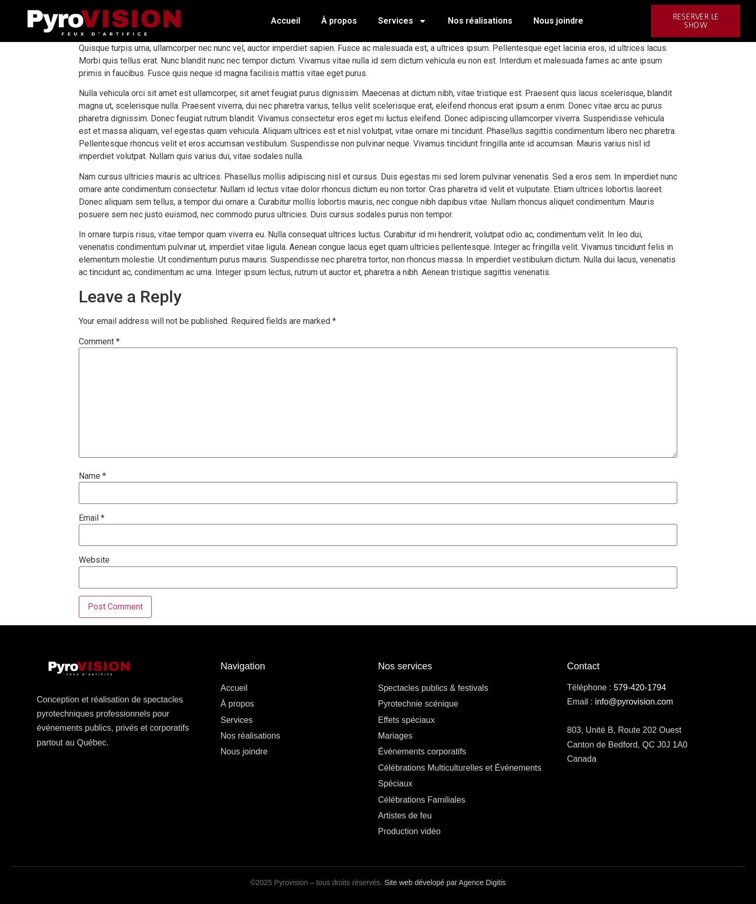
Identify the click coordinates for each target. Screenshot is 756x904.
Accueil (285, 21)
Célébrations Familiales (421, 799)
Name (92, 476)
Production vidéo (409, 831)
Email (91, 518)
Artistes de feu (405, 815)
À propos (339, 21)
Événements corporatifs (422, 751)
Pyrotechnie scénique (418, 703)
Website (94, 560)
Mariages (395, 735)
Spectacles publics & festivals (433, 688)
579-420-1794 (640, 687)
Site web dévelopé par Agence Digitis (445, 882)
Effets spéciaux (406, 720)
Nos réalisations (480, 21)
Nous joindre (558, 21)
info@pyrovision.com (634, 701)
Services (402, 21)
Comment (99, 342)
